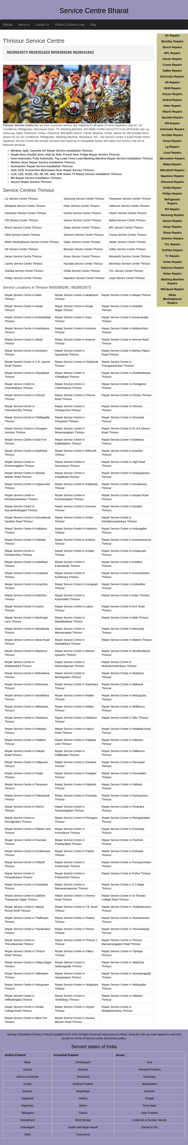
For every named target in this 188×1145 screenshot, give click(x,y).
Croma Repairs (172, 64)
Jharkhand (83, 1076)
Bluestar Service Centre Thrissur (83, 249)
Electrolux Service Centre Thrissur (129, 263)
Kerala (27, 1083)
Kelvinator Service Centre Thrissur (25, 213)
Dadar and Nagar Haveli (83, 1127)
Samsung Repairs (172, 215)
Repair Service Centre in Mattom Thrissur (127, 639)
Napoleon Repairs (172, 176)
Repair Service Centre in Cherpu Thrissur (127, 395)
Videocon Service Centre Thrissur (129, 205)
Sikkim (83, 1105)
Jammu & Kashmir (27, 1076)
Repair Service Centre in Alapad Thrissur (126, 295)
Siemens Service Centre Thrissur (84, 234)
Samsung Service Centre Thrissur (84, 198)
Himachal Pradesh (149, 1069)
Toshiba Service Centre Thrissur (24, 270)
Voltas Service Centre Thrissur (127, 249)
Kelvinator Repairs (172, 129)
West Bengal (83, 1120)
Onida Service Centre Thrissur (82, 270)
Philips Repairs (172, 193)
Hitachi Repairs (172, 111)
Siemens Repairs (172, 238)
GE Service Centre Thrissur (21, 249)
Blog (93, 24)
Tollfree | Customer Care (69, 24)
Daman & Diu (149, 1127)
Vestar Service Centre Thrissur (127, 242)
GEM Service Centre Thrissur (22, 234)
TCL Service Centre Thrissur (126, 270)
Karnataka (149, 1076)
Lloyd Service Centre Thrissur (127, 278)
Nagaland (27, 1098)
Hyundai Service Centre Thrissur (83, 263)
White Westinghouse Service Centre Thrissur (32, 242)
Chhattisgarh (83, 1062)
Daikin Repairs (172, 70)
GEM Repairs (172, 88)
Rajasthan (27, 1105)
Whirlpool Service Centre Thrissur (25, 205)
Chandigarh (27, 1127)
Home (7, 25)
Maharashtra (149, 1083)
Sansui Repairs (172, 220)
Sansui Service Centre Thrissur (82, 220)
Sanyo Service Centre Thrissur (23, 256)
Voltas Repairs (172, 273)
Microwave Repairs (172, 158)
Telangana (27, 1112)
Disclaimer (25, 1034)
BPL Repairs (172, 53)
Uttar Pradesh (149, 1112)
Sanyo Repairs (172, 226)
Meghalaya (83, 1091)
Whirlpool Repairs (172, 289)
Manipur (27, 1091)
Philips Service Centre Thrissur (23, 278)
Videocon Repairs (172, 267)
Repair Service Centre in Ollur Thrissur (125, 717)
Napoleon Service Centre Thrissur (84, 278)
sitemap (12, 1034)
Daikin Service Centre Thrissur (82, 242)
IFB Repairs (172, 123)
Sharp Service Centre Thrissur (82, 227)
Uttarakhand (27, 1120)
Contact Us (42, 24)
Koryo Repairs (172, 140)
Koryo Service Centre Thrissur (82, 256)
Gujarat (27, 1069)
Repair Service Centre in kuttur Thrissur (126, 595)
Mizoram (149, 1091)
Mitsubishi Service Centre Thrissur (130, 256)
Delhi (27, 1134)
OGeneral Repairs (172, 181)
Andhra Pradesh (15, 1055)
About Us (24, 24)
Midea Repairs (172, 164)
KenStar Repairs (172, 135)
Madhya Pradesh (83, 1083)
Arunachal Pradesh (65, 1055)
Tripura (83, 1112)
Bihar (27, 1062)
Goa (149, 1062)
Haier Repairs (172, 105)
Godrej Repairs (172, 99)
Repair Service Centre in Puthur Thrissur (126, 873)
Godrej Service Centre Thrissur (82, 213)
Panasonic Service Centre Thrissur (130, 198)
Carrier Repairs (172, 58)
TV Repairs (172, 256)
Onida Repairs (172, 187)
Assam (120, 1055)
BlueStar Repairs (172, 41)
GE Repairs (172, 82)
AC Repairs (172, 35)
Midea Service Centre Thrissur (127, 220)
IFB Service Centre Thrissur (21, 220)
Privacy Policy (41, 1034)
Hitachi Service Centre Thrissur (128, 213)
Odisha (83, 1098)
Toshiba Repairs (172, 250)
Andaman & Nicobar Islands (150, 1120)
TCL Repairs (172, 244)
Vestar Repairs (172, 261)
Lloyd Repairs (172, 152)
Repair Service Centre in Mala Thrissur (125, 617)
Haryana (83, 1069)
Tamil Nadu (149, 1105)
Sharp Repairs (172, 232)
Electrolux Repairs (172, 76)
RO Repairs (172, 209)
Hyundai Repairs (172, 117)
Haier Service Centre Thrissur (82, 205)
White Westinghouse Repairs (172, 298)
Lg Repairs (172, 146)
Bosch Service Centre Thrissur (23, 227)
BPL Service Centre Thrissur (126, 227)
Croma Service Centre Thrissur (128, 234)
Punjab (149, 1098)
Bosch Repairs (172, 47)
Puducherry (83, 1134)
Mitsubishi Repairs (172, 170)
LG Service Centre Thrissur (21, 198)
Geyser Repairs (172, 94)
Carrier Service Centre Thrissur (23, 263)
